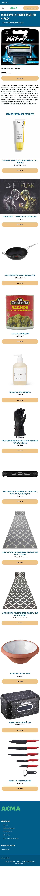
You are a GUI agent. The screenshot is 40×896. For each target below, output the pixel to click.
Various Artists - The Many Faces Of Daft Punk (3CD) (20, 217)
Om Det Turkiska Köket (11, 838)
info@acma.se (5, 2)
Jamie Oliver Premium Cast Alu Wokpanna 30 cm (20, 275)
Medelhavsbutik (31, 8)
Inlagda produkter (14, 69)
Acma (5, 825)
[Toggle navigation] (3, 7)
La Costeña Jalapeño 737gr (20, 334)
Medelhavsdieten (9, 828)
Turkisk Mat (8, 831)
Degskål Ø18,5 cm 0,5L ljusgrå (20, 674)
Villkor (18, 861)
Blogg (7, 861)
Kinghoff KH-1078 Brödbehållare (20, 722)
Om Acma (7, 835)
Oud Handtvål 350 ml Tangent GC (20, 392)
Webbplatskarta (20, 863)
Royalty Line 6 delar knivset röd (20, 781)
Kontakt (12, 861)
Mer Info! (20, 78)
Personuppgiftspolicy (28, 861)
